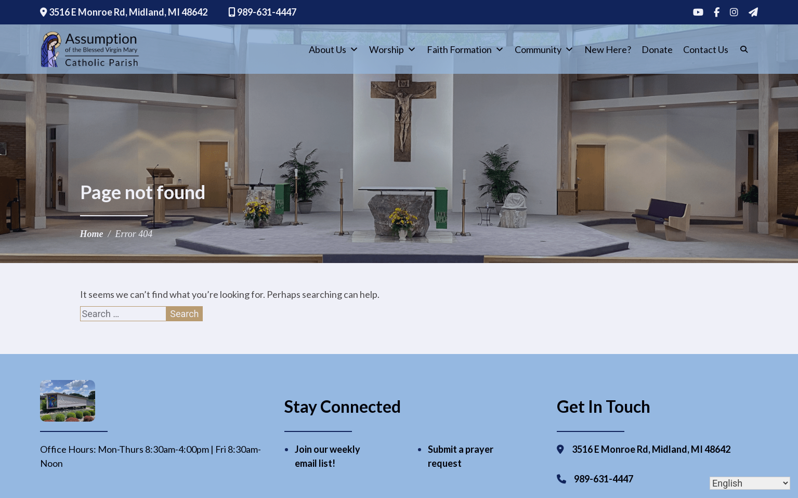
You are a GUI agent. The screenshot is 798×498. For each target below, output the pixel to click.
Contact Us (705, 49)
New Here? (607, 49)
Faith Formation (465, 49)
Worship (392, 49)
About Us (334, 49)
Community (544, 49)
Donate (657, 49)
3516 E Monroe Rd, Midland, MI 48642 (123, 12)
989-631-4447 (262, 12)
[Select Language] (750, 483)
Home (91, 234)
